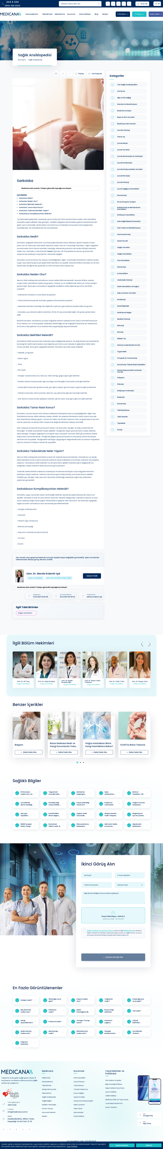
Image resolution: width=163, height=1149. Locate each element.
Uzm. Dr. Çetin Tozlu (116, 681)
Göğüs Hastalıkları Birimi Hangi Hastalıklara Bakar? (99, 745)
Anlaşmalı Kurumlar (49, 1089)
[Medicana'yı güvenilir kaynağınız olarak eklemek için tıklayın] (58, 188)
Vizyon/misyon (79, 1082)
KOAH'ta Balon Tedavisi (132, 744)
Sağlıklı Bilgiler (47, 1101)
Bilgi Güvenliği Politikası (113, 1084)
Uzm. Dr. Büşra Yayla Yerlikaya (92, 681)
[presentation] (142, 644)
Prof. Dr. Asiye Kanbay (46, 681)
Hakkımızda (46, 1078)
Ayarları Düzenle (122, 1145)
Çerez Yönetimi (111, 1107)
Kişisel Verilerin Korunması (114, 1088)
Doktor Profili (92, 576)
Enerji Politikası (79, 1116)
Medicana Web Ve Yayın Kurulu (116, 1100)
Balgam (19, 744)
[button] (78, 762)
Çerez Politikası (72, 1146)
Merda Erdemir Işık (94, 597)
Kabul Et (149, 1145)
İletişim (44, 1116)
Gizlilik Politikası (110, 1096)
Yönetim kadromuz (81, 1089)
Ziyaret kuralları (79, 1097)
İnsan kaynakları (79, 1078)
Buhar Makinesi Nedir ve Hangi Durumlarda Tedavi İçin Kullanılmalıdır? (64, 745)
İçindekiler (22, 195)
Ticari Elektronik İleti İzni (113, 1103)
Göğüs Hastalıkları (23, 684)
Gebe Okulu (78, 1108)
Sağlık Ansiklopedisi (35, 60)
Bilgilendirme (129, 931)
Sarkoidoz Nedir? (26, 198)
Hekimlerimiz (46, 1093)
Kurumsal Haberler (49, 1112)
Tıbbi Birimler (46, 1085)
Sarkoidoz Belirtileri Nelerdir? (30, 204)
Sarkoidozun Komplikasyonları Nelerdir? (35, 214)
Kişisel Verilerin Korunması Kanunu (100, 931)
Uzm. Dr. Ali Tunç (23, 681)
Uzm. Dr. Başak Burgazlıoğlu (67, 681)
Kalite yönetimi (79, 1105)
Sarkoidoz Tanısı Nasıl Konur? (31, 207)
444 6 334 (12, 1105)
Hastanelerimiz (47, 1082)
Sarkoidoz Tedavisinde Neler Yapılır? (34, 210)
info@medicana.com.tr (18, 1112)
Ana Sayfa (22, 60)
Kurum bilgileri (79, 1093)
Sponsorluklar (78, 1112)
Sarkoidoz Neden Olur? (28, 201)
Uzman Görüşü (47, 1108)
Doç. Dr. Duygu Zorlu (140, 681)
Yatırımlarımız (79, 1085)
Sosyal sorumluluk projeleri (83, 1101)
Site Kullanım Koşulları (113, 1080)
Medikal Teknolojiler (49, 1105)
